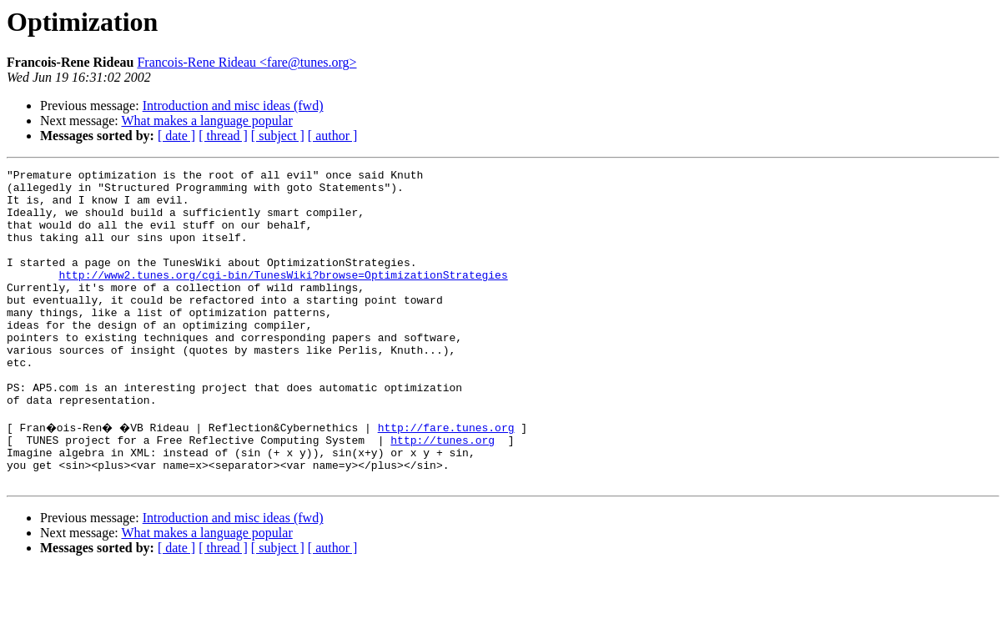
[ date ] (176, 135)
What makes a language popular (206, 120)
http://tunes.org (442, 492)
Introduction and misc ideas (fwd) (233, 105)
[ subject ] (277, 135)
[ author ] (333, 135)
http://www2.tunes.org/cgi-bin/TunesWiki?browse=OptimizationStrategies (282, 296)
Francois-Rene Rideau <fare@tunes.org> (246, 62)
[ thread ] (223, 135)
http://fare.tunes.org (452, 477)
